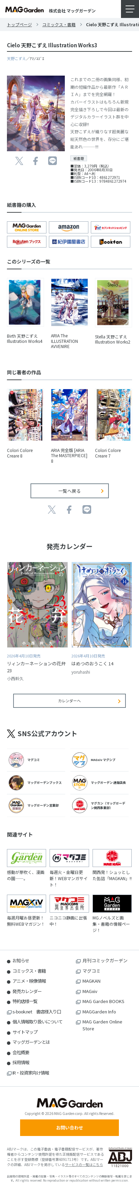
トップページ (19, 24)
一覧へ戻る (69, 491)
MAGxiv (89, 991)
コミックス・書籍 (59, 24)
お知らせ (20, 960)
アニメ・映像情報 (29, 981)
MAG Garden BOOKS (103, 1001)
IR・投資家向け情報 (30, 1072)
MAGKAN (91, 981)
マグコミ (91, 970)
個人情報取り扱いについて (37, 1021)
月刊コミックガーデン (105, 960)
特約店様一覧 (24, 1001)
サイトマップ (24, 1032)
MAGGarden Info (99, 1011)
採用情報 (20, 1062)
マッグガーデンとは (31, 1042)
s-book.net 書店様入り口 (36, 1011)
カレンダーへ (69, 700)
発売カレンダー (27, 991)
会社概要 (20, 1052)
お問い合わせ (69, 1127)
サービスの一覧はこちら (84, 1164)
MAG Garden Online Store (102, 1025)
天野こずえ (16, 58)
